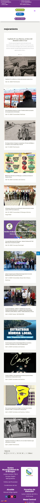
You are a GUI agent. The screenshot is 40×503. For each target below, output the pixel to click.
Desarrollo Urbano (25, 278)
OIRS (20, 14)
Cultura (27, 412)
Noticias (22, 114)
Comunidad (16, 114)
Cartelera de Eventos (19, 179)
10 (17, 453)
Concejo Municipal (18, 245)
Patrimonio (16, 82)
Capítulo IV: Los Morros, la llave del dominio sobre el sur (20, 39)
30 (22, 453)
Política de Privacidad (10, 482)
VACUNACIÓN (20, 314)
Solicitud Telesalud (20, 18)
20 (20, 453)
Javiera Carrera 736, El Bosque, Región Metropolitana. (10, 476)
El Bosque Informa (25, 212)
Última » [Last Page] (30, 453)
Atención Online (20, 9)
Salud (14, 314)
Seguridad (8, 214)
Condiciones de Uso (10, 485)
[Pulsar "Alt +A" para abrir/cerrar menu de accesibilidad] (38, 253)
